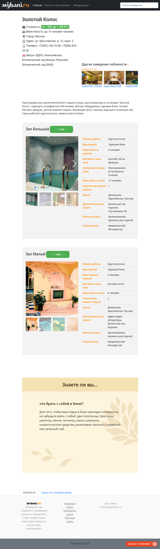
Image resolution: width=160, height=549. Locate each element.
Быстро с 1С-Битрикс (139, 544)
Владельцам (81, 5)
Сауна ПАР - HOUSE (92, 85)
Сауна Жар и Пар (113, 85)
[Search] (139, 5)
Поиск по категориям (57, 5)
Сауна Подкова (133, 85)
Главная (37, 5)
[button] (35, 187)
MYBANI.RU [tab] (29, 492)
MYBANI (34, 503)
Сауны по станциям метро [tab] (56, 492)
